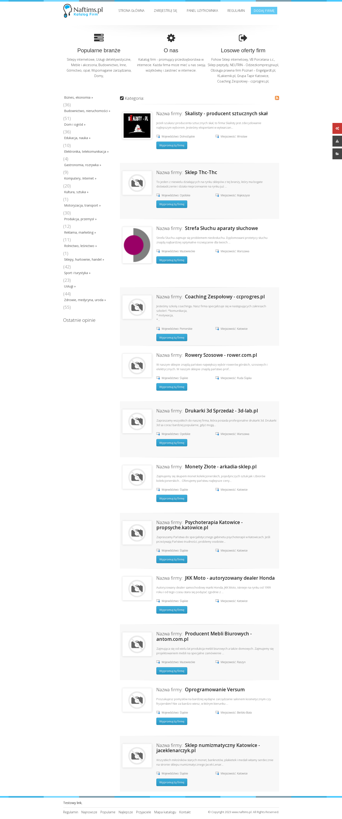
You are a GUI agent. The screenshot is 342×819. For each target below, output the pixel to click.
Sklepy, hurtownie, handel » (84, 259)
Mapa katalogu (165, 812)
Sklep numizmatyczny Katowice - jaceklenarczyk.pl (208, 748)
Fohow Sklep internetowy (229, 59)
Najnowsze (89, 812)
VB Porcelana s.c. (262, 59)
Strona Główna (131, 10)
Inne (123, 65)
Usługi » (70, 286)
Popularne (107, 812)
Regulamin (236, 10)
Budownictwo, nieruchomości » (87, 111)
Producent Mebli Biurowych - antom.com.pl (204, 636)
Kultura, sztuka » (76, 192)
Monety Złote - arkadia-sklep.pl (221, 466)
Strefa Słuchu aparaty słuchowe (221, 228)
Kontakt (185, 812)
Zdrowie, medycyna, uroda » (85, 300)
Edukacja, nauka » (77, 138)
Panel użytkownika (202, 10)
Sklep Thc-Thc (201, 172)
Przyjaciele (143, 812)
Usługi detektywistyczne (113, 59)
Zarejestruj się (165, 10)
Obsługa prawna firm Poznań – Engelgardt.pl (243, 70)
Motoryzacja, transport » (82, 205)
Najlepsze (126, 812)
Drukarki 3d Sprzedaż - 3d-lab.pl (221, 410)
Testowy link (72, 803)
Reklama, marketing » (80, 232)
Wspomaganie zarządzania (111, 70)
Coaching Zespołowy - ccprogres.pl (242, 81)
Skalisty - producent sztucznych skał (226, 113)
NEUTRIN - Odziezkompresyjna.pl (254, 65)
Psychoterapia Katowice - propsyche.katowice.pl (199, 525)
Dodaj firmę (264, 10)
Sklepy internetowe (81, 59)
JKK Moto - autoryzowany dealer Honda (230, 578)
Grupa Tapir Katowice (252, 76)
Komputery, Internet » (80, 178)
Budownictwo (108, 65)
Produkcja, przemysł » (80, 219)
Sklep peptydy (218, 65)
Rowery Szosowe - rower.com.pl (221, 355)
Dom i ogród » (74, 124)
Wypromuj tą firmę (171, 145)
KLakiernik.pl (226, 76)
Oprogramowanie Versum (215, 689)
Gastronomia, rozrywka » (82, 165)
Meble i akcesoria (84, 65)
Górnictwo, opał (78, 70)
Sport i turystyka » (77, 273)
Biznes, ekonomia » (78, 97)
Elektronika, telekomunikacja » (86, 151)
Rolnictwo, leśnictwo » (80, 246)
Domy (98, 76)
